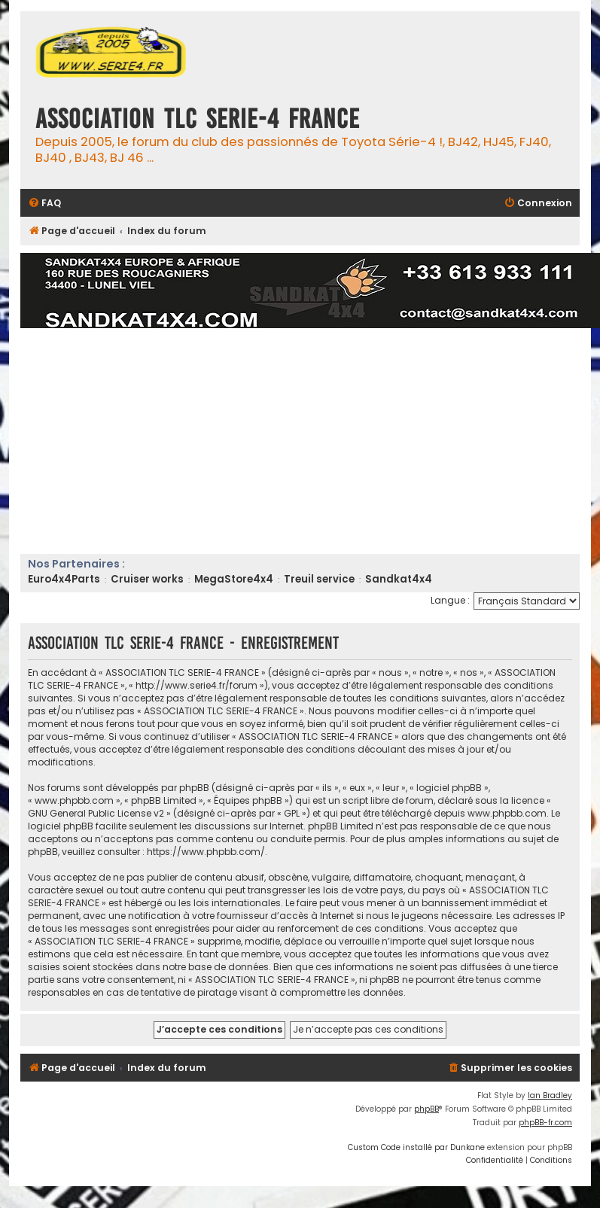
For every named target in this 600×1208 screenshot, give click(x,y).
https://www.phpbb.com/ (206, 851)
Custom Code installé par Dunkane (416, 1147)
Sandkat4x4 (398, 579)
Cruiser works (147, 579)
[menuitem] (44, 203)
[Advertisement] (305, 441)
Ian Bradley (550, 1095)
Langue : (450, 600)
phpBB (426, 1109)
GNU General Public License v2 (96, 813)
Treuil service (319, 579)
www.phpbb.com (507, 813)
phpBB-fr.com (545, 1122)
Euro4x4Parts (64, 579)
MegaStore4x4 (233, 579)
